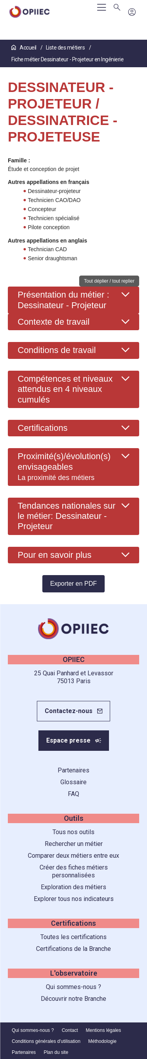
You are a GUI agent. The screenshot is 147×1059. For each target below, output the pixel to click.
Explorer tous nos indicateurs (74, 899)
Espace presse (68, 740)
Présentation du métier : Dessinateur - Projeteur (63, 300)
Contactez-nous (69, 711)
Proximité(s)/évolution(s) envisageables (64, 466)
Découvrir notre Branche (73, 998)
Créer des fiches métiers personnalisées (74, 871)
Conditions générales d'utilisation (46, 1041)
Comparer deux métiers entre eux (73, 855)
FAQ (73, 794)
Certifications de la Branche (73, 948)
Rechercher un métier (74, 844)
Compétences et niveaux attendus (65, 389)
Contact (70, 1030)
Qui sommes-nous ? (73, 987)
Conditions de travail (57, 350)
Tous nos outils (73, 832)
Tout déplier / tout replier (109, 281)
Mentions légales (103, 1030)
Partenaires (73, 770)
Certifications (42, 428)
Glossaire (73, 782)
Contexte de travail (53, 322)
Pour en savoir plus (54, 555)
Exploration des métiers (73, 887)
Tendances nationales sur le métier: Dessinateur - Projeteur (67, 516)
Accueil (24, 47)
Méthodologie (102, 1041)
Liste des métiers (66, 47)
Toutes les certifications (73, 937)
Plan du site (56, 1052)
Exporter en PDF (73, 583)
